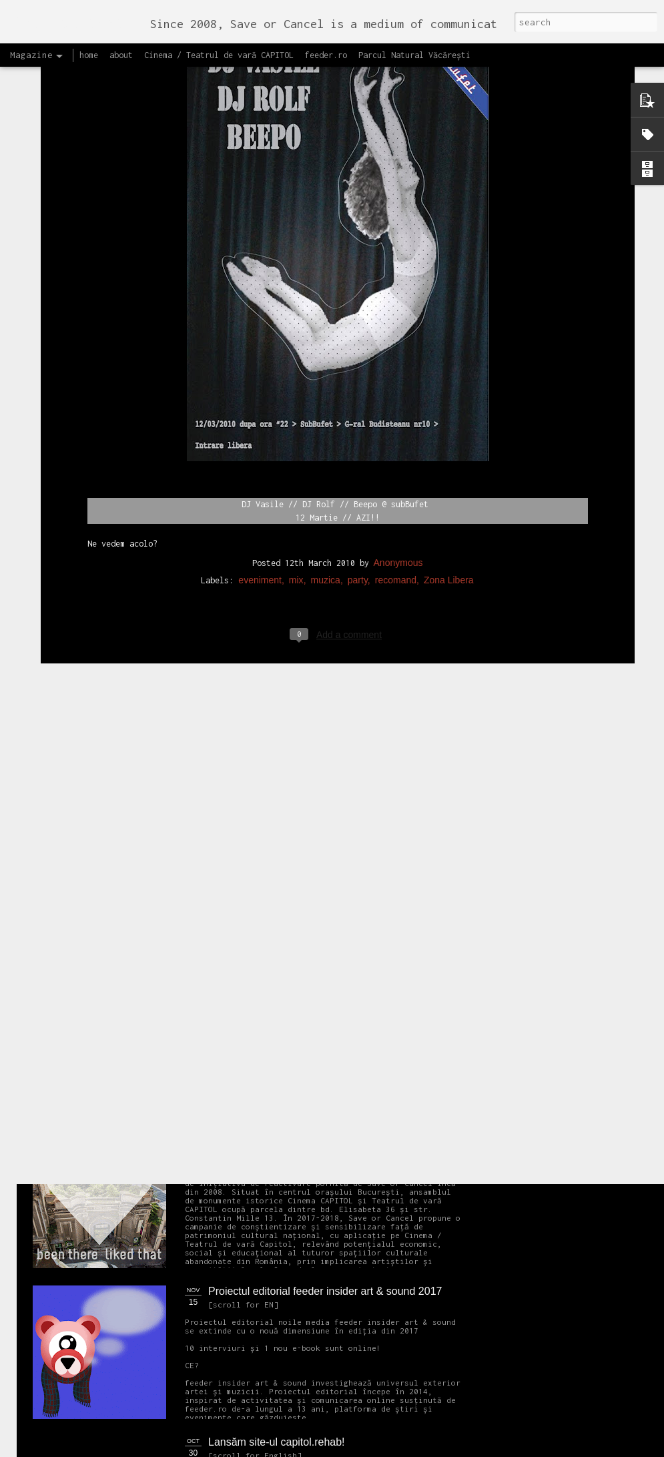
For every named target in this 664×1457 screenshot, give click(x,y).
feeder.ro (326, 55)
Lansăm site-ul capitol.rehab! (276, 1442)
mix (296, 428)
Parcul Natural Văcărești (414, 55)
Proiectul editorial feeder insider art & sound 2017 (325, 1291)
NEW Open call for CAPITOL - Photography (159, 1021)
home (88, 55)
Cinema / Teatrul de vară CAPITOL (219, 55)
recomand (395, 428)
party (358, 428)
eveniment (260, 428)
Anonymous (398, 411)
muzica (325, 428)
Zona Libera (449, 428)
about (121, 55)
